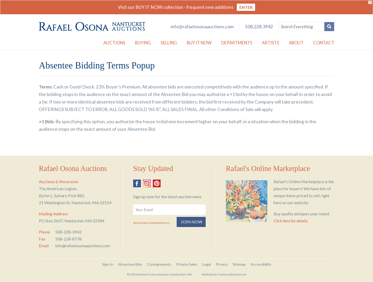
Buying (143, 42)
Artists (270, 42)
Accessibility (261, 264)
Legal (206, 264)
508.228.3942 (259, 26)
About (296, 42)
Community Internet (231, 274)
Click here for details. (291, 220)
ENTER (246, 7)
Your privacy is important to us (151, 222)
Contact (323, 42)
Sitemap (239, 264)
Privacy (222, 264)
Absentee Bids (130, 264)
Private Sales (186, 264)
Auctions (114, 42)
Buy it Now (199, 42)
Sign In (107, 264)
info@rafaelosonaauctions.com (202, 26)
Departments (236, 42)
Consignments (159, 264)
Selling (169, 42)
